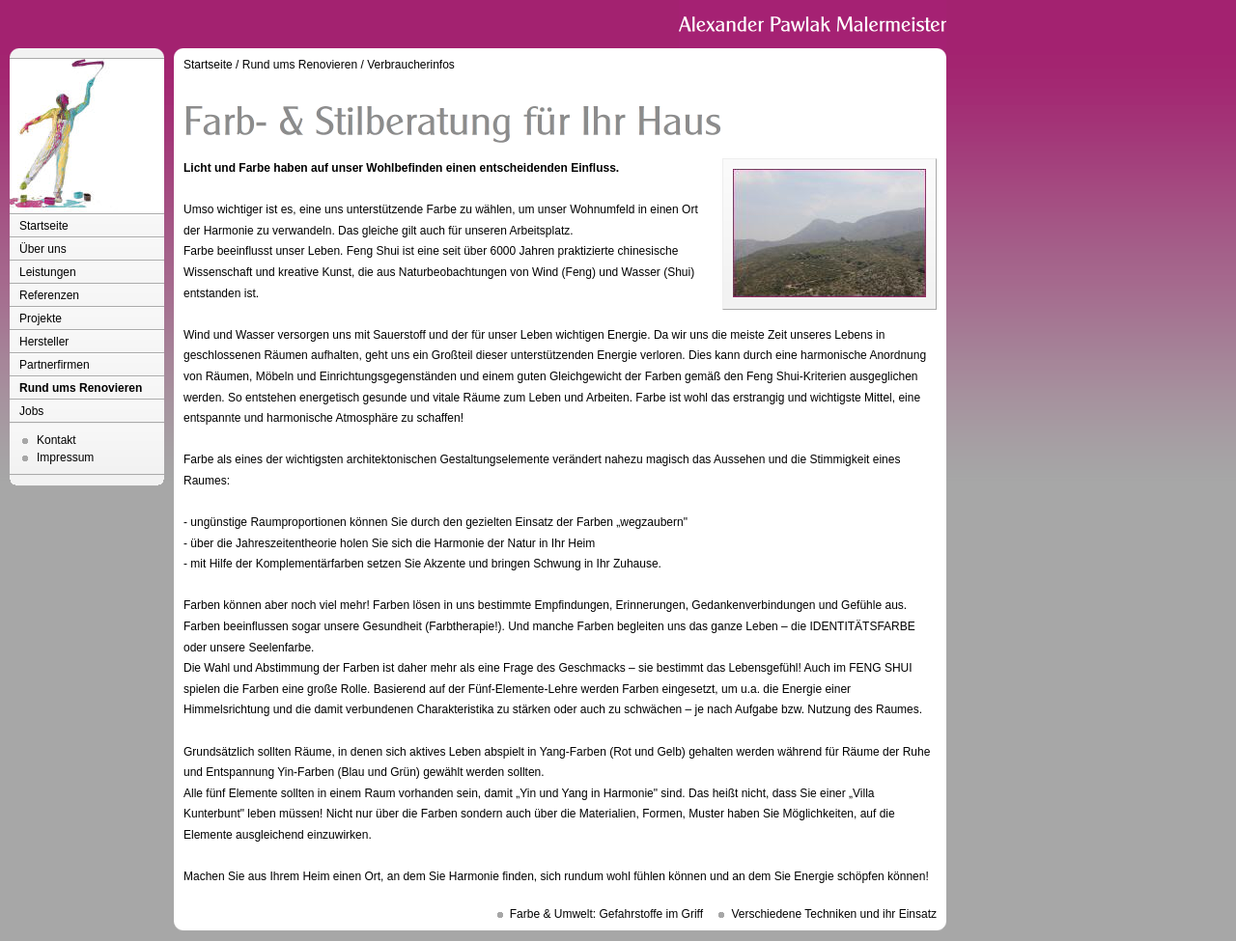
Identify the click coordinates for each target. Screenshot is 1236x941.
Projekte (40, 318)
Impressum (65, 457)
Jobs (31, 411)
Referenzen (49, 295)
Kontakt (56, 440)
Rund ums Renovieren (80, 388)
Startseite (44, 226)
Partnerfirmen (54, 365)
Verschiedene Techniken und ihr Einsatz (834, 914)
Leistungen (47, 272)
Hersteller (44, 341)
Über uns (43, 249)
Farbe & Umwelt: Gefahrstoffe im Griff (606, 914)
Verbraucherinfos (411, 64)
